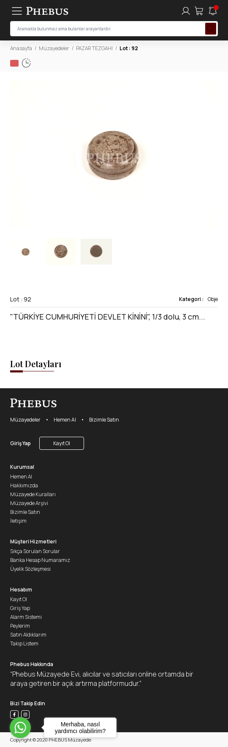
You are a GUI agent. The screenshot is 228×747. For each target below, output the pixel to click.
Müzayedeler (54, 48)
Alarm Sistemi (26, 617)
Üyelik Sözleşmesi (30, 568)
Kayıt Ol (61, 443)
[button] (211, 154)
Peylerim (20, 625)
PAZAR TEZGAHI (94, 48)
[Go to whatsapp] (20, 727)
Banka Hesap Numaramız (40, 560)
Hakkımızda (24, 485)
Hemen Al (65, 419)
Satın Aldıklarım (28, 634)
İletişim (18, 520)
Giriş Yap (20, 443)
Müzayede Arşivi (29, 503)
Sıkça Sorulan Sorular (35, 551)
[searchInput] (114, 28)
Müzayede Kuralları (33, 494)
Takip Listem (24, 643)
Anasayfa (21, 48)
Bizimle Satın (104, 419)
